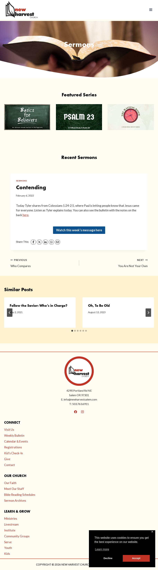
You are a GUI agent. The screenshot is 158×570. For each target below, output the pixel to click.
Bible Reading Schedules (19, 494)
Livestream (11, 524)
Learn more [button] (102, 549)
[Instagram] (82, 412)
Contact (9, 465)
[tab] (72, 331)
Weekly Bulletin (14, 435)
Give (7, 459)
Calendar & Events (16, 441)
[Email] (57, 242)
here (25, 215)
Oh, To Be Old (99, 305)
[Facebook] (33, 242)
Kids (7, 553)
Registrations (13, 447)
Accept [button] (136, 558)
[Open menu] (150, 9)
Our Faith (10, 483)
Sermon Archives (15, 500)
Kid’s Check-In (13, 453)
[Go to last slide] (9, 312)
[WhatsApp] (51, 242)
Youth (8, 548)
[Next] (148, 312)
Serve (8, 542)
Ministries (10, 518)
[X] (39, 242)
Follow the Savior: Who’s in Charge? (38, 305)
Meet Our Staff (14, 489)
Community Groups (17, 536)
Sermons (21, 180)
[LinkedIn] (45, 242)
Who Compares (43, 262)
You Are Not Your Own (115, 262)
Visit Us (9, 429)
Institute (9, 530)
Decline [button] (108, 558)
